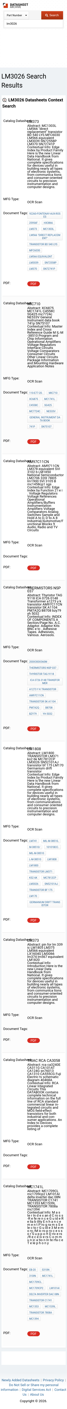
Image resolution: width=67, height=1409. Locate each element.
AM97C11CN (36, 695)
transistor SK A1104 (42, 701)
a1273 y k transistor (42, 689)
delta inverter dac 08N (44, 1294)
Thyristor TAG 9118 (41, 674)
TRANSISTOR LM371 (41, 871)
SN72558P (50, 262)
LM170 (33, 896)
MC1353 (34, 1306)
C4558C (33, 405)
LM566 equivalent (40, 256)
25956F (33, 222)
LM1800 (33, 865)
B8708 (49, 707)
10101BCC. (52, 847)
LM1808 (51, 859)
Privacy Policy (53, 1380)
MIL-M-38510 (36, 853)
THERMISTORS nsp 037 (42, 667)
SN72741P (49, 268)
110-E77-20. (36, 392)
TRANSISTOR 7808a (40, 1312)
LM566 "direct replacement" (44, 237)
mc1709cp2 (36, 1288)
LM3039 (33, 262)
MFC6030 (34, 250)
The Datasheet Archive (15, 5)
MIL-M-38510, (51, 841)
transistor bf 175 (41, 890)
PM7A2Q (34, 707)
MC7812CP (49, 877)
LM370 (33, 268)
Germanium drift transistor (44, 904)
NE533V (50, 411)
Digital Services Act (36, 1390)
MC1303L (48, 229)
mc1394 (34, 1318)
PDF (33, 284)
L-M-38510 (35, 859)
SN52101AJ (51, 883)
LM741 (33, 841)
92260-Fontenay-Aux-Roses (44, 215)
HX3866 (48, 222)
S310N (45, 1269)
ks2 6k (33, 877)
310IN (32, 1275)
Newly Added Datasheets (20, 1380)
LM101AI (54, 1288)
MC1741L (49, 399)
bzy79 (33, 713)
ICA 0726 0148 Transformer (45, 682)
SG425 (48, 405)
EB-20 (32, 1269)
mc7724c (34, 411)
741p (32, 426)
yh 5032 (47, 713)
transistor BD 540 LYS (43, 244)
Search (52, 15)
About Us (37, 1394)
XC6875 (33, 399)
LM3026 (33, 883)
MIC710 (53, 392)
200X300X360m (38, 661)
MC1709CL (35, 1282)
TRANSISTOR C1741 (40, 1300)
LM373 (33, 229)
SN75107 (46, 426)
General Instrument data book (44, 419)
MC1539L (50, 1306)
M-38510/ (34, 847)
